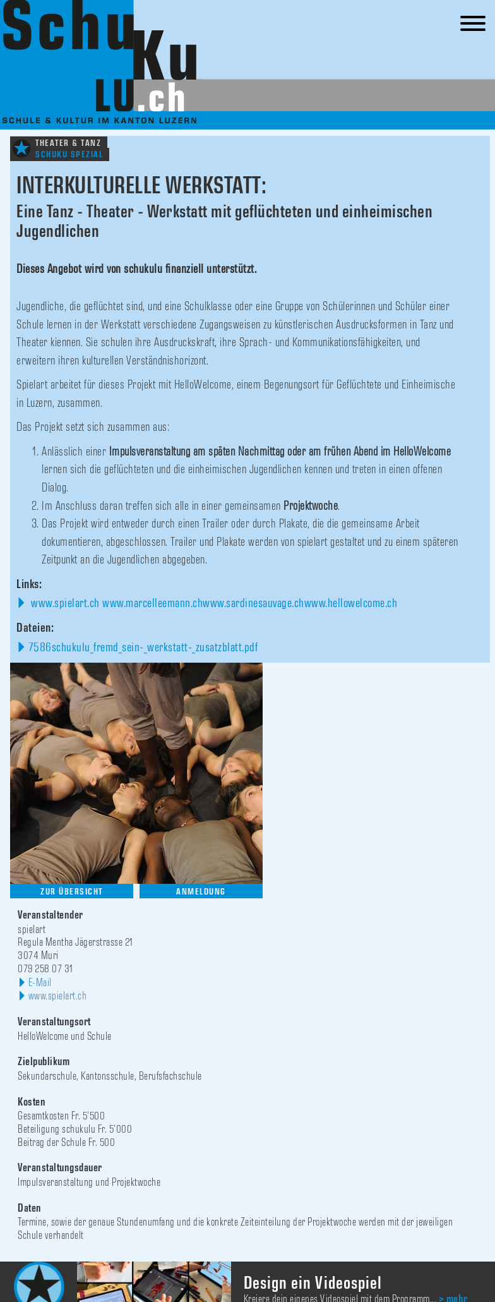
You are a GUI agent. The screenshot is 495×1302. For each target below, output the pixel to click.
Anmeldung (201, 891)
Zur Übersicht (71, 891)
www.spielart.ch (57, 996)
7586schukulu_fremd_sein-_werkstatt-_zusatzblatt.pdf (143, 647)
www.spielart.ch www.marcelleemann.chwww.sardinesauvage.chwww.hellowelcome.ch (213, 603)
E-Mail (40, 983)
